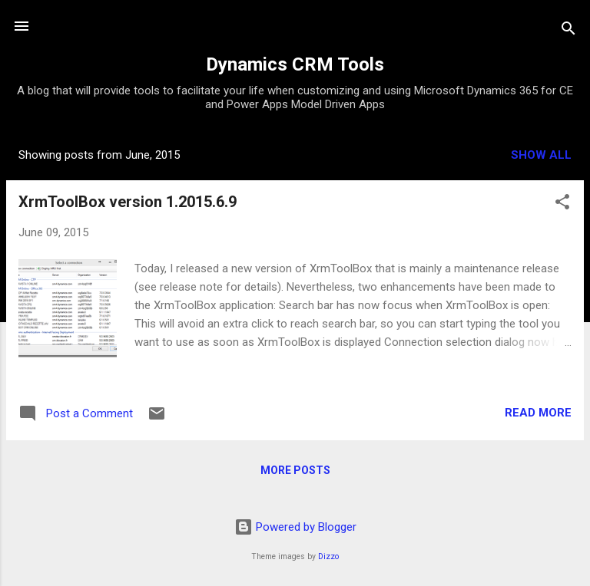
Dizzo (328, 556)
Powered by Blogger (295, 527)
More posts (295, 470)
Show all (541, 155)
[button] (562, 204)
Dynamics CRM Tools (295, 64)
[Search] (568, 31)
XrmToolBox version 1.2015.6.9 (127, 202)
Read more (538, 413)
